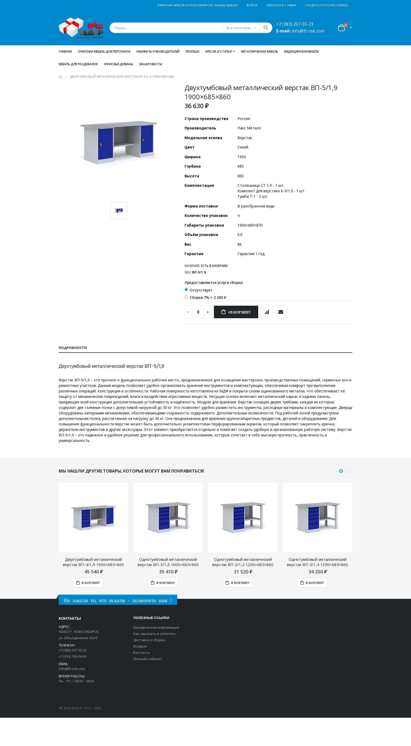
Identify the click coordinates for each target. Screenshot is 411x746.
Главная (65, 51)
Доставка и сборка (149, 668)
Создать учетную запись (326, 5)
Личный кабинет (147, 687)
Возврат (140, 674)
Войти (252, 5)
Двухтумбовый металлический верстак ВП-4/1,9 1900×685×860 (93, 590)
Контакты (141, 680)
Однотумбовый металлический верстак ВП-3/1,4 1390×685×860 (317, 590)
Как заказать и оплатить (154, 662)
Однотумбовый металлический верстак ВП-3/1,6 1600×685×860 (168, 590)
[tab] (205, 365)
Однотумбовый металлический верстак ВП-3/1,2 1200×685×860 (242, 590)
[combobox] (191, 28)
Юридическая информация (156, 655)
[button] (341, 499)
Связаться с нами (281, 5)
